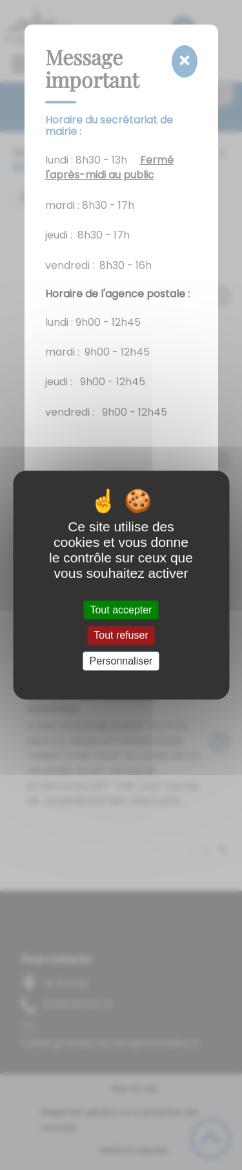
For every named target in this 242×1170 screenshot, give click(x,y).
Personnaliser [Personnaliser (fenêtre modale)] (121, 660)
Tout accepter (121, 609)
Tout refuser (121, 635)
